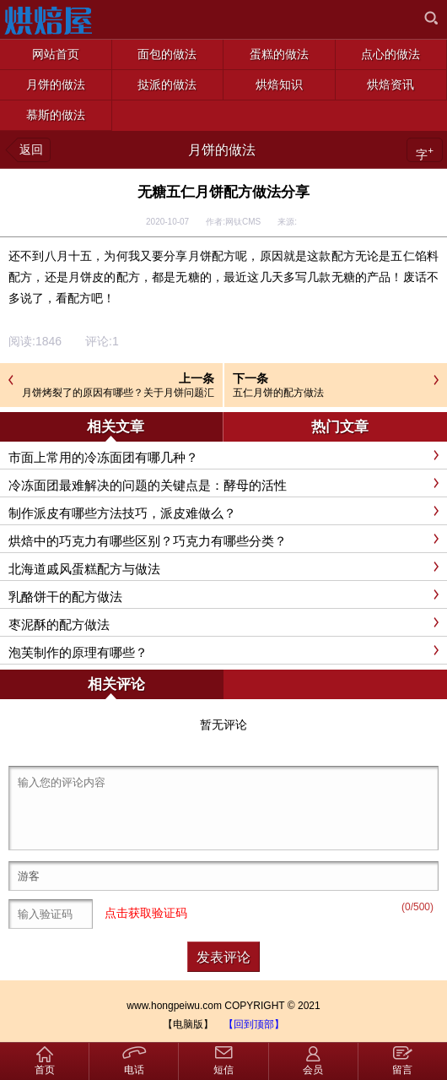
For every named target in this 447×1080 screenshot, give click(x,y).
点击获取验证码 (146, 913)
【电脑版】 (188, 1024)
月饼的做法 (222, 150)
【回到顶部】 (254, 1024)
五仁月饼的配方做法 (278, 393)
